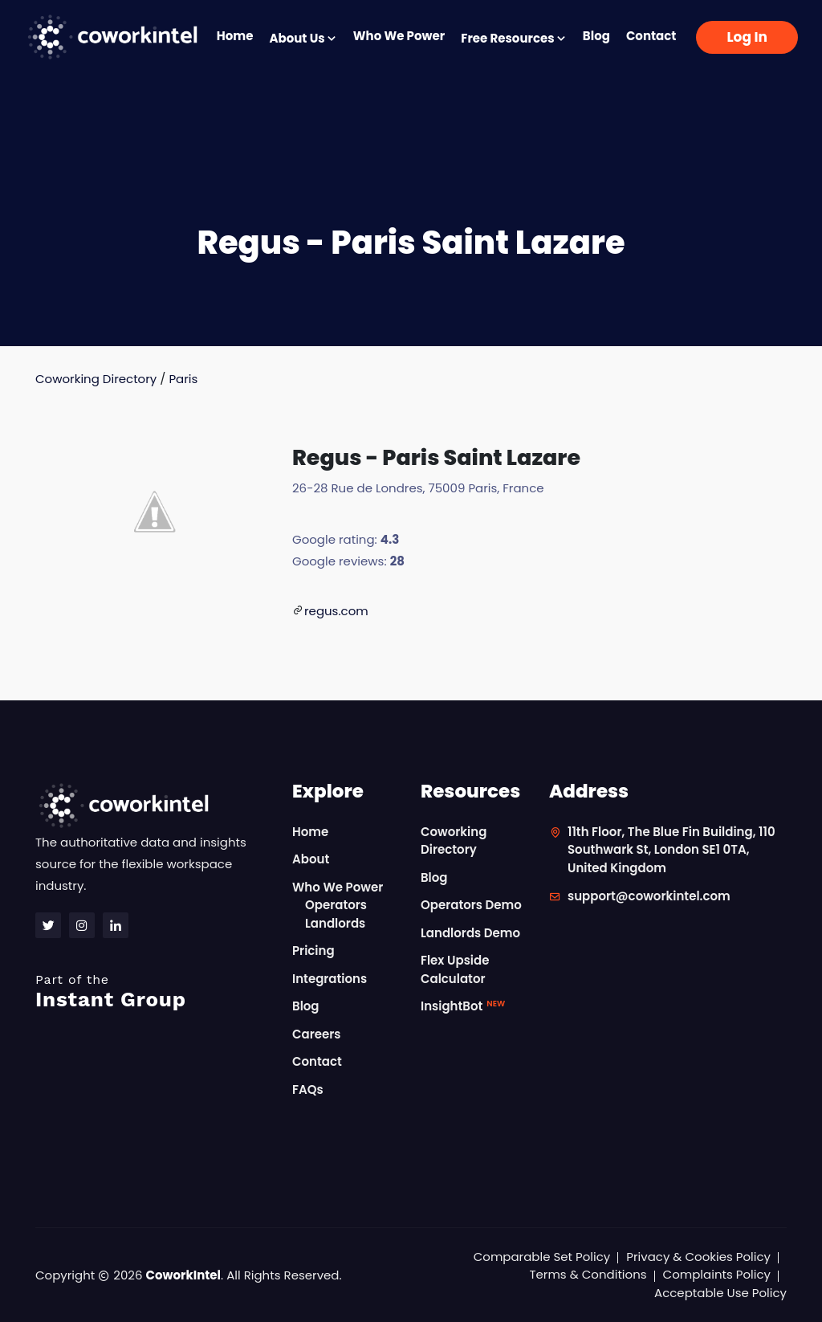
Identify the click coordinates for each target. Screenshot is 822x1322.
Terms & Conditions (587, 1274)
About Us (302, 38)
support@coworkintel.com (649, 895)
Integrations (329, 978)
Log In (746, 37)
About (310, 859)
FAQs (308, 1089)
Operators (336, 904)
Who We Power (399, 35)
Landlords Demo (470, 932)
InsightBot (463, 1006)
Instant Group (154, 991)
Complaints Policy (717, 1274)
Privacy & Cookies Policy (698, 1256)
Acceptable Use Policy (720, 1292)
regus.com (336, 610)
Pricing (313, 950)
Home (235, 35)
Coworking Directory (96, 378)
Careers (316, 1034)
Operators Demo (471, 904)
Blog (596, 35)
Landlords (335, 923)
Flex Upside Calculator (455, 969)
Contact (651, 35)
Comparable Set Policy (542, 1256)
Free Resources (514, 38)
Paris (183, 378)
